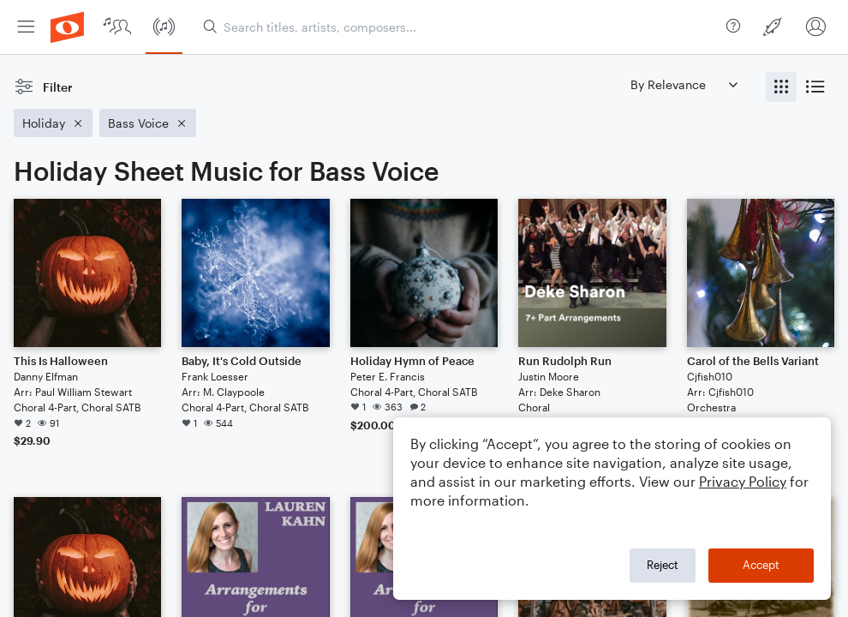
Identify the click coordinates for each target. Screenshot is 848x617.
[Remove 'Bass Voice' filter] (147, 123)
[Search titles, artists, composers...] (461, 27)
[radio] (781, 87)
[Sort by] (683, 84)
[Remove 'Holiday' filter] (53, 123)
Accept (761, 565)
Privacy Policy (742, 481)
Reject (662, 565)
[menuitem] (25, 27)
